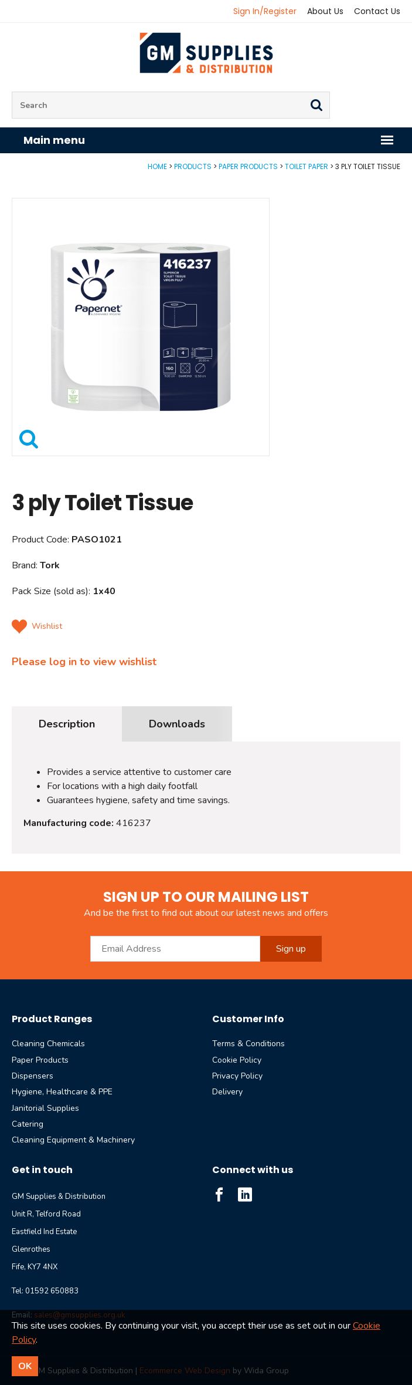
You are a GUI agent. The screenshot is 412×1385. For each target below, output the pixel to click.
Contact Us (377, 11)
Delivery (227, 1091)
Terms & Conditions (248, 1043)
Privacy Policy (237, 1075)
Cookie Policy (236, 1060)
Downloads (177, 724)
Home (157, 166)
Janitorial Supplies (45, 1108)
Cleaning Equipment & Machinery (73, 1139)
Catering (27, 1124)
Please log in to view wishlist (84, 662)
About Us (325, 11)
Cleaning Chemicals (48, 1043)
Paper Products (248, 166)
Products (193, 166)
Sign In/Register (265, 11)
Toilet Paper (306, 166)
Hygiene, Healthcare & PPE (62, 1091)
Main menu (208, 140)
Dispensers (32, 1075)
